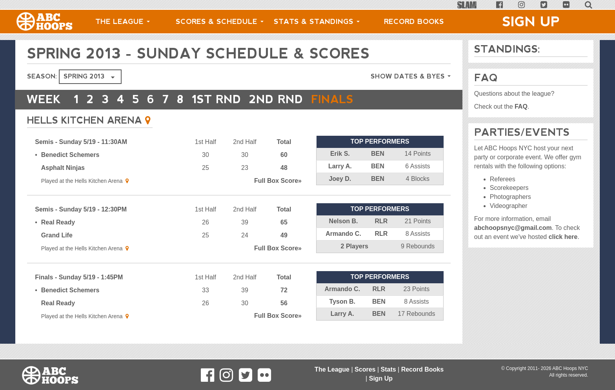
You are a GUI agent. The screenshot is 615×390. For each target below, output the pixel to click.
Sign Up (531, 21)
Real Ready (58, 222)
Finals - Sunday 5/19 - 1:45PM (79, 277)
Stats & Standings (317, 22)
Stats (388, 369)
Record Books (414, 22)
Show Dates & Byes (411, 76)
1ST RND (216, 99)
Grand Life (57, 235)
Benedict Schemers (70, 154)
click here (563, 236)
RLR (381, 221)
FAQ (521, 106)
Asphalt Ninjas (63, 167)
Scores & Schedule (220, 22)
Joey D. (340, 178)
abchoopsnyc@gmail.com (513, 227)
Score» (278, 180)
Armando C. (343, 233)
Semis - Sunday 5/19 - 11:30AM (81, 142)
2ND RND (276, 99)
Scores (365, 369)
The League (122, 22)
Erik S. (340, 153)
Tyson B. (342, 301)
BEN (377, 153)
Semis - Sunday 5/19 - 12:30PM (81, 209)
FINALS (332, 99)
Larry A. (340, 166)
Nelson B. (343, 221)
